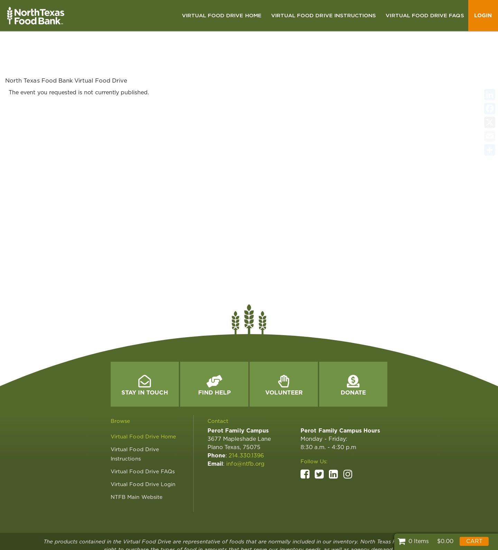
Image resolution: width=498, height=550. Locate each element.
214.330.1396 (246, 424)
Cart (474, 541)
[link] (222, 15)
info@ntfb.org (245, 432)
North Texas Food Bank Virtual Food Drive (66, 49)
